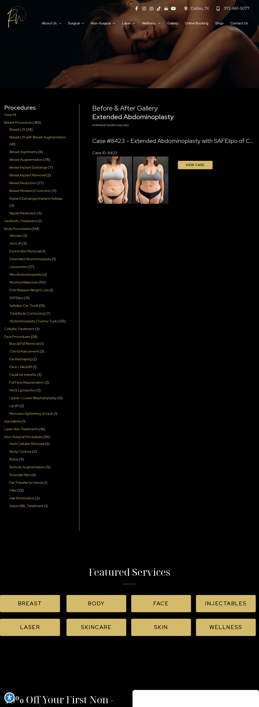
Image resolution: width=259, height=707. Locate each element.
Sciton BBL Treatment (26, 506)
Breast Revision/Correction (30, 191)
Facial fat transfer (22, 375)
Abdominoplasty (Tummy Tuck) (33, 321)
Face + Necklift (20, 367)
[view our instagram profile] (144, 9)
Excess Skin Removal (25, 251)
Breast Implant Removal (27, 175)
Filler (13, 490)
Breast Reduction (22, 183)
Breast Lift (17, 129)
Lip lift (14, 406)
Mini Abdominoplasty (25, 274)
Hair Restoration (22, 498)
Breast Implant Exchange (28, 167)
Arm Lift (15, 243)
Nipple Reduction (22, 213)
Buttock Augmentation (27, 467)
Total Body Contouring (27, 313)
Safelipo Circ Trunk (23, 306)
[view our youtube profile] (173, 9)
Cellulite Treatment (19, 329)
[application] (56, 23)
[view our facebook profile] (137, 9)
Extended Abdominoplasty (30, 259)
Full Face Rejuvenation (26, 382)
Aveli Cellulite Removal (26, 444)
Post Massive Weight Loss (29, 290)
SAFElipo (16, 298)
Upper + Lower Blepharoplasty (32, 398)
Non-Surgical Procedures (23, 437)
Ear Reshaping (20, 359)
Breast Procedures (18, 122)
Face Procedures (17, 337)
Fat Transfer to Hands (26, 483)
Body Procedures (17, 229)
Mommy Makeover (23, 282)
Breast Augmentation (26, 160)
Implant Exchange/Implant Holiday (35, 198)
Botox (14, 459)
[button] (30, 603)
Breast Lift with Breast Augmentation (37, 137)
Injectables (12, 421)
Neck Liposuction (22, 390)
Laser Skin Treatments (21, 429)
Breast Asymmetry (23, 152)
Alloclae (15, 236)
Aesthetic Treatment (20, 221)
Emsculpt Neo (20, 475)
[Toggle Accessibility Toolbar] (9, 697)
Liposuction (18, 267)
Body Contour (20, 451)
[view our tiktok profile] (159, 9)
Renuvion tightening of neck (31, 413)
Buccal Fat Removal (24, 344)
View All (10, 115)
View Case (195, 165)
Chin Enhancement (24, 351)
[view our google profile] (166, 9)
